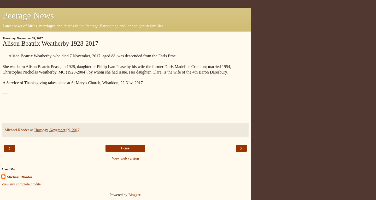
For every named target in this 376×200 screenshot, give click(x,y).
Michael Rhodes (19, 177)
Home (125, 148)
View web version (125, 158)
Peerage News (28, 15)
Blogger (134, 195)
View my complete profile (21, 184)
